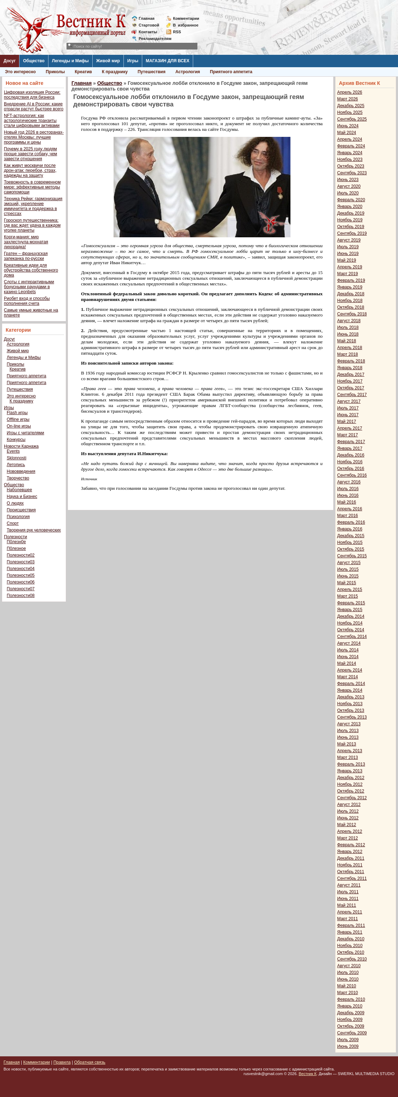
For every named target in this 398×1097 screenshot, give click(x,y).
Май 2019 (346, 260)
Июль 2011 (348, 891)
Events (13, 451)
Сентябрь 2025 (352, 119)
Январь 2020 (349, 206)
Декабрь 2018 (350, 293)
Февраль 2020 (351, 199)
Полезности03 (21, 561)
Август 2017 (348, 401)
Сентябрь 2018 (352, 314)
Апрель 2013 (349, 750)
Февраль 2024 (351, 146)
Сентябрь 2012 (352, 797)
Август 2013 (348, 723)
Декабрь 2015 (350, 535)
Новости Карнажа (21, 446)
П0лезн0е (16, 541)
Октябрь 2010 (350, 952)
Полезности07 (21, 588)
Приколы (55, 71)
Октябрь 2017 (350, 387)
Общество (34, 60)
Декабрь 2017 (350, 374)
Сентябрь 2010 (352, 959)
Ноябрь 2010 (350, 945)
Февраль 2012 (351, 844)
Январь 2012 (349, 851)
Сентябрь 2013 (352, 717)
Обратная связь (89, 1062)
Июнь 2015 (348, 576)
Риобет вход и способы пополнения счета (27, 301)
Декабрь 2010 (350, 938)
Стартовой (149, 25)
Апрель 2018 (349, 347)
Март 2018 (347, 354)
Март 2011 (347, 918)
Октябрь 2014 (350, 629)
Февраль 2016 (351, 522)
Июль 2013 (348, 730)
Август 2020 (348, 186)
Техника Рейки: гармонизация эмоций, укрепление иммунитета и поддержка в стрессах (33, 206)
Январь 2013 (349, 770)
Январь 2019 (349, 287)
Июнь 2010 (348, 979)
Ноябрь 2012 (350, 784)
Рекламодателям (152, 38)
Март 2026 (347, 99)
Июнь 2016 (348, 495)
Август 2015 (348, 562)
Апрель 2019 (349, 267)
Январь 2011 (349, 932)
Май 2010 (346, 985)
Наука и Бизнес (22, 496)
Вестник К (308, 1074)
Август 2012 (348, 804)
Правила (62, 1062)
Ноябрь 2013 (350, 703)
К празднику (115, 71)
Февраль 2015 (351, 602)
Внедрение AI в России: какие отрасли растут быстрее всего (33, 106)
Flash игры (17, 412)
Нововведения (21, 471)
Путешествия (152, 71)
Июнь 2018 (348, 334)
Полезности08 (21, 595)
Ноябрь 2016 (350, 461)
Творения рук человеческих (34, 530)
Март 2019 (347, 273)
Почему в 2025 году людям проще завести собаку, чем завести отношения (30, 153)
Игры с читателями (25, 432)
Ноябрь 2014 (350, 623)
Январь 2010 (349, 1006)
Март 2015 (347, 596)
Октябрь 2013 (350, 710)
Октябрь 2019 (350, 226)
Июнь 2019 (348, 253)
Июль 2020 (348, 193)
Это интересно (20, 71)
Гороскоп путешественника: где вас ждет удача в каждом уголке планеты (32, 225)
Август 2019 (348, 240)
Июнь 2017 (348, 414)
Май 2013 (346, 744)
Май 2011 (346, 905)
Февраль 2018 (351, 361)
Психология (18, 516)
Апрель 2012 (349, 831)
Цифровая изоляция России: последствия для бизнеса (32, 95)
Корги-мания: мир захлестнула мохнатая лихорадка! (26, 241)
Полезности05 (21, 575)
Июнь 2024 (348, 125)
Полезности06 (21, 582)
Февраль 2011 (351, 925)
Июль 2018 (348, 327)
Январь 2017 (349, 448)
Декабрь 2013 (350, 697)
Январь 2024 (349, 152)
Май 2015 (346, 582)
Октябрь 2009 (350, 1026)
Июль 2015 (348, 569)
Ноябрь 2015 (350, 542)
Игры (132, 60)
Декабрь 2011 (350, 858)
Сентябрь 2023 (352, 172)
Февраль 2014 (351, 683)
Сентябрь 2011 (352, 878)
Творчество (18, 478)
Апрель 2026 (349, 92)
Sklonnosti (16, 457)
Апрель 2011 (349, 912)
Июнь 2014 (348, 656)
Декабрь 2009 (350, 1012)
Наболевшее (19, 489)
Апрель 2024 (349, 139)
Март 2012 (347, 838)
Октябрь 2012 (350, 791)
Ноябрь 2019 (350, 219)
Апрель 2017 (349, 428)
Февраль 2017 (351, 441)
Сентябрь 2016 (352, 475)
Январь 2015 (349, 609)
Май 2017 (346, 421)
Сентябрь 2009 (352, 1033)
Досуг (10, 60)
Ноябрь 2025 (350, 112)
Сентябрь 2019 (352, 233)
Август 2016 (348, 482)
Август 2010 (348, 965)
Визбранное (185, 25)
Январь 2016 (349, 529)
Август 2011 (348, 885)
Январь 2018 (349, 367)
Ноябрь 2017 (350, 381)
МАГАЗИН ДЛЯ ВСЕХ (167, 60)
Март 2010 (347, 992)
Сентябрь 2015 (352, 555)
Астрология (187, 71)
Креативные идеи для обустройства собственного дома (31, 270)
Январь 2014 (349, 690)
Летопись (16, 464)
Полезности (15, 536)
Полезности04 (21, 568)
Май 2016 (346, 502)
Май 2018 (346, 340)
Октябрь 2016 (350, 468)
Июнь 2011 (348, 898)
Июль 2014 (348, 650)
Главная (147, 18)
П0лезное (16, 548)
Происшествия (21, 509)
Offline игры (18, 419)
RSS (177, 32)
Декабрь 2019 (350, 213)
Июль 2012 (348, 811)
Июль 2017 (348, 408)
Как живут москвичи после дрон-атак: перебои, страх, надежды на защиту (30, 170)
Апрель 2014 (349, 670)
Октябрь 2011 (350, 871)
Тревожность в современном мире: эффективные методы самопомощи (32, 187)
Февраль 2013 (351, 764)
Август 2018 (348, 320)
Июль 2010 (348, 972)
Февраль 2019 (351, 280)
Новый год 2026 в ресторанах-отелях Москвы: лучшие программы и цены (34, 137)
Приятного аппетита (231, 71)
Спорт (13, 523)
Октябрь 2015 (350, 549)
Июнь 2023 (348, 179)
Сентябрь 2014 (352, 636)
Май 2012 (346, 824)
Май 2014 (346, 663)
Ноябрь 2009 (350, 1019)
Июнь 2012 (348, 818)
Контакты (148, 32)
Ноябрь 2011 (350, 865)
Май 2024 (346, 132)
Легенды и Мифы (70, 60)
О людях (15, 503)
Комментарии (186, 18)
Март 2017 (347, 435)
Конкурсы (16, 439)
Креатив (83, 71)
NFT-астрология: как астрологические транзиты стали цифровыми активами (31, 120)
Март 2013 (347, 757)
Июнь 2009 (348, 1046)
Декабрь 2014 (350, 616)
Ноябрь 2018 (350, 300)
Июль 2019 (348, 246)
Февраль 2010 (351, 999)
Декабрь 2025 (350, 105)
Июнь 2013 (348, 737)
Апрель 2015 (349, 589)
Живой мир (108, 60)
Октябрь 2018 (350, 307)
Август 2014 (348, 643)
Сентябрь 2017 (352, 394)
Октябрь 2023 (350, 166)
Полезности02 (21, 555)
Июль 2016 (348, 488)
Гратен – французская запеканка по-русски (26, 256)
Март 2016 (347, 515)
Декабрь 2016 (350, 455)
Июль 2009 (348, 1039)
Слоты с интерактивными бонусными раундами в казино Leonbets (29, 286)
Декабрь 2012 (350, 777)
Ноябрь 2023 (350, 159)
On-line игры (19, 426)
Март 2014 (347, 676)
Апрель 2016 (349, 508)
